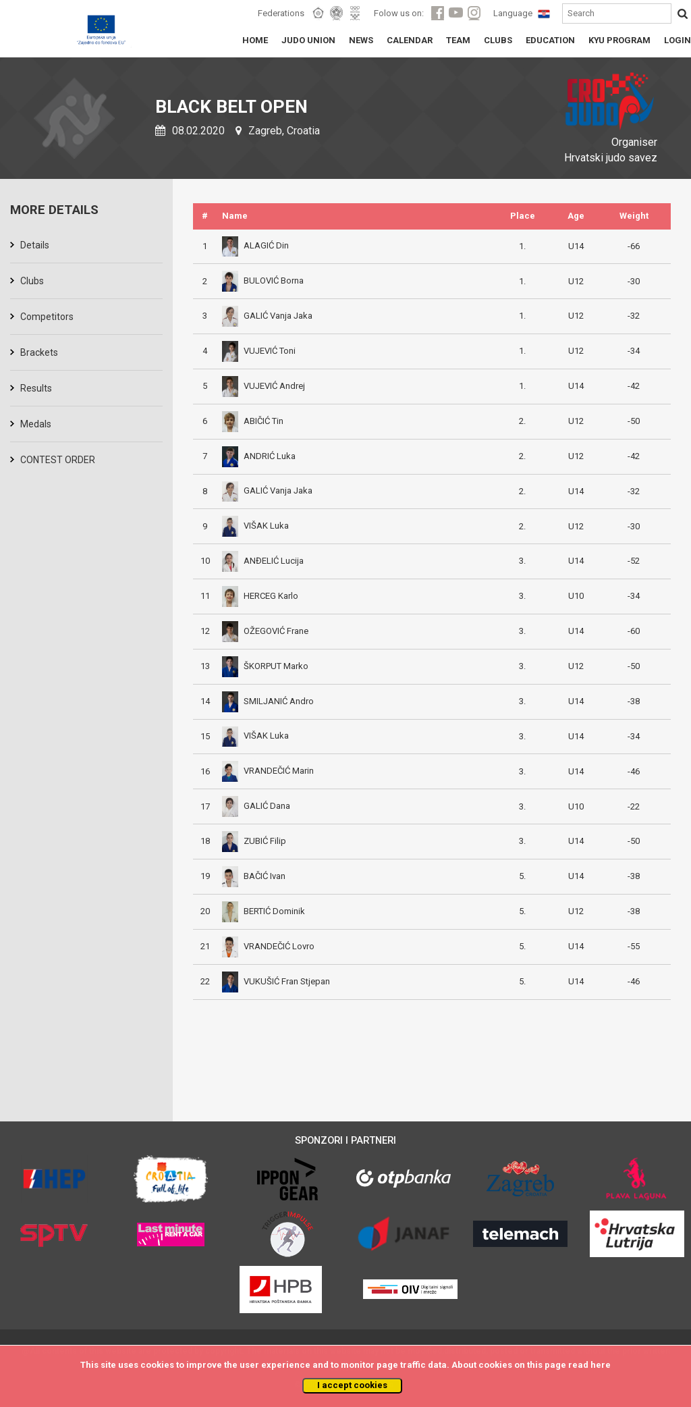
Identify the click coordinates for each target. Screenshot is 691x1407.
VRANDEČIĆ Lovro (268, 946)
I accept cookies (352, 1385)
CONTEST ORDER (57, 459)
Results (36, 388)
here (600, 1365)
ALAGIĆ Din (255, 245)
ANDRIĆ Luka (259, 456)
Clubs (32, 280)
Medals (35, 424)
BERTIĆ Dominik (263, 911)
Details (34, 245)
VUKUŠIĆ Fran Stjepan (276, 981)
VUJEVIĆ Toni (259, 351)
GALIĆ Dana (256, 806)
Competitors (47, 316)
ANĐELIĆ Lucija (263, 561)
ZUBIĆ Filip (254, 841)
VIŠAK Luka (255, 526)
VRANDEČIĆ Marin (268, 771)
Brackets (39, 352)
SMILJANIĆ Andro (268, 701)
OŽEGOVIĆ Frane (265, 631)
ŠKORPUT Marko (265, 666)
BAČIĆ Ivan (253, 876)
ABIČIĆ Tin (252, 421)
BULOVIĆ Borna (263, 280)
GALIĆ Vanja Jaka (267, 316)
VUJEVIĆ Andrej (263, 386)
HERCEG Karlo (260, 596)
